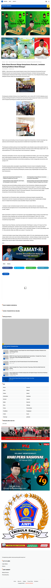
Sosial (27, 414)
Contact (14, 1)
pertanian (28, 416)
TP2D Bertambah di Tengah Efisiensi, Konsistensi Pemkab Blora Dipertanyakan (36, 177)
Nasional (28, 402)
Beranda (5, 1)
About (10, 1)
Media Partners (5, 572)
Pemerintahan (29, 408)
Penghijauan (28, 411)
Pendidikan (5, 411)
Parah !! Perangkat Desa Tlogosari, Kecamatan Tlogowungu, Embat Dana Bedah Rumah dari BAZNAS (27, 368)
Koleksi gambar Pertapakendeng (10, 346)
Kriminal (4, 399)
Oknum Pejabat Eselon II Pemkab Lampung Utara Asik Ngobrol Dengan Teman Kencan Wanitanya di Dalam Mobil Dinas (28, 373)
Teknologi (5, 416)
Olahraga (28, 405)
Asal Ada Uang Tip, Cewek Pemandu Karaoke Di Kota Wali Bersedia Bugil (23, 361)
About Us (19, 581)
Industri (27, 393)
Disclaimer (36, 581)
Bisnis (7, 61)
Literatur (28, 399)
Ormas (4, 408)
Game (4, 390)
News (4, 405)
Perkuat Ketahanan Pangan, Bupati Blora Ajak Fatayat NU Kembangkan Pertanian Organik (13, 181)
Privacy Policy (30, 581)
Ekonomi (8, 263)
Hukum (4, 393)
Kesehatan (28, 396)
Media (4, 402)
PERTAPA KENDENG (6, 5)
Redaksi (24, 581)
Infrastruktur (5, 396)
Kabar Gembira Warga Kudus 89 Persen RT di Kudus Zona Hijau (21, 378)
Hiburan (28, 390)
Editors (3, 566)
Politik (4, 414)
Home (15, 581)
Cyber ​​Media (5, 564)
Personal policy (5, 574)
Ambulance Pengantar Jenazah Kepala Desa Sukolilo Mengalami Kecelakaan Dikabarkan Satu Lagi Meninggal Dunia (27, 351)
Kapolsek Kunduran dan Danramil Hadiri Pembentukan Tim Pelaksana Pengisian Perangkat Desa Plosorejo (37, 181)
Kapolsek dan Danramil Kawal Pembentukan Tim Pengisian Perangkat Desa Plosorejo (12, 177)
